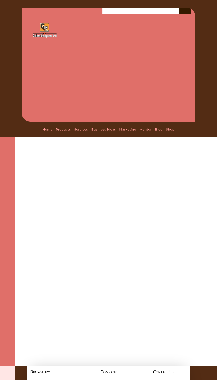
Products (63, 129)
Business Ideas (103, 129)
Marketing (127, 129)
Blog (159, 129)
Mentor (146, 129)
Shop (170, 129)
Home (47, 129)
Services (81, 129)
